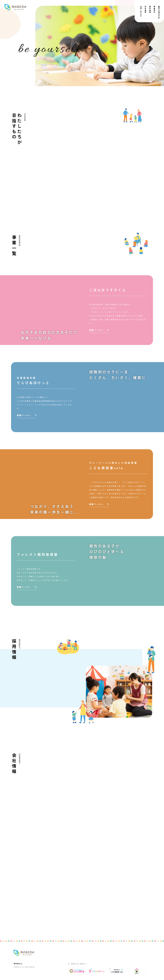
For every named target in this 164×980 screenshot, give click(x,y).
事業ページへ (99, 330)
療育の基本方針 (159, 12)
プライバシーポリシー (79, 964)
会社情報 (145, 9)
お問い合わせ (141, 11)
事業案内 (154, 9)
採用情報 (150, 9)
